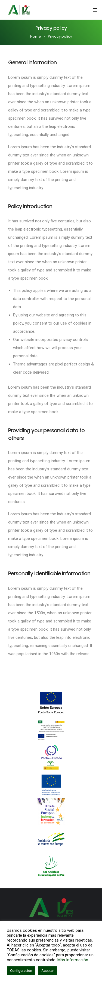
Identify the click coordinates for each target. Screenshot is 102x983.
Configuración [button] (21, 971)
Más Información (72, 959)
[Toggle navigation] (95, 10)
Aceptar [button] (47, 971)
